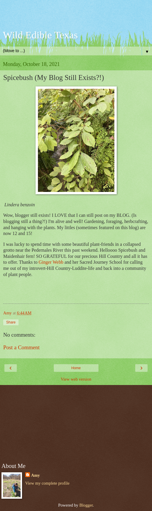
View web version (76, 379)
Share (11, 322)
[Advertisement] (76, 16)
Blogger (86, 505)
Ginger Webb (51, 262)
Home (76, 368)
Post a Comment (21, 347)
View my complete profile (47, 483)
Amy (35, 475)
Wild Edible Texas (40, 34)
